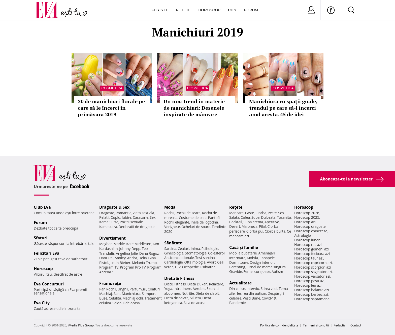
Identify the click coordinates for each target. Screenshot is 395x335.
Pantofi (214, 217)
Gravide (235, 271)
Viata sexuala (143, 212)
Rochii (111, 289)
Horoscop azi (305, 221)
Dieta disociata (176, 297)
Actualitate (240, 283)
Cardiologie (173, 262)
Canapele (267, 257)
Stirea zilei (268, 288)
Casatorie (140, 217)
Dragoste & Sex (114, 207)
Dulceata (268, 217)
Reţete (236, 207)
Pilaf (262, 226)
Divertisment (112, 238)
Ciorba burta (275, 231)
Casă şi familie (243, 247)
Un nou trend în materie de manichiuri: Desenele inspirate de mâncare (194, 108)
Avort (211, 262)
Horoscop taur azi (308, 258)
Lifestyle (158, 10)
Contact (355, 325)
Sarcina (170, 248)
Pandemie (237, 302)
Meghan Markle (112, 243)
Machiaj (105, 293)
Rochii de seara (188, 212)
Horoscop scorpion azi (312, 267)
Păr (102, 289)
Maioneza (249, 226)
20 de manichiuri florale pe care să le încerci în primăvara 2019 (111, 108)
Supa (255, 217)
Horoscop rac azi (308, 244)
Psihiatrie (208, 267)
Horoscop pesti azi (309, 280)
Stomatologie (196, 253)
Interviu (253, 288)
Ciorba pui (254, 231)
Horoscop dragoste (310, 226)
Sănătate (173, 243)
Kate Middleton (138, 243)
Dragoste (106, 212)
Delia (143, 257)
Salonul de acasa (126, 303)
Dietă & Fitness (179, 278)
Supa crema (253, 221)
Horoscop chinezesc (310, 231)
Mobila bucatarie (243, 253)
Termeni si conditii (316, 325)
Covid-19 (269, 298)
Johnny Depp (129, 248)
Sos (281, 212)
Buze (103, 298)
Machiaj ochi (132, 298)
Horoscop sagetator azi (313, 271)
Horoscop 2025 (306, 217)
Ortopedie (190, 267)
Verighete (172, 226)
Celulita (115, 298)
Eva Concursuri (49, 284)
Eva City (42, 303)
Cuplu (115, 217)
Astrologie (302, 235)
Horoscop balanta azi (311, 289)
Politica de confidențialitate (279, 325)
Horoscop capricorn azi (313, 262)
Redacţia (340, 325)
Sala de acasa (194, 302)
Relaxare (216, 284)
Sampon (148, 293)
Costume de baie (193, 217)
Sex (153, 217)
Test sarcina (205, 257)
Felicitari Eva (46, 253)
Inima (195, 248)
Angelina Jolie (127, 253)
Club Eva (42, 207)
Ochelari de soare (195, 226)
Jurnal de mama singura (266, 267)
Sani (116, 293)
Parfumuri (138, 289)
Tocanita (284, 217)
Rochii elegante (176, 222)
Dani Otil (106, 257)
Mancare (236, 212)
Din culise (237, 288)
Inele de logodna (204, 222)
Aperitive (272, 221)
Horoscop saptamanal (312, 298)
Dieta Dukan (197, 284)
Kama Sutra (108, 221)
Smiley (120, 257)
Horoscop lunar (307, 240)
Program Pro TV (133, 267)
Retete (183, 10)
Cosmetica (111, 88)
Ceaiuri (183, 248)
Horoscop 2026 (306, 212)
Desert (234, 226)
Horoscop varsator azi (312, 276)
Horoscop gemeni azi (311, 249)
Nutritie (187, 293)
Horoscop (209, 10)
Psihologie (210, 248)
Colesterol (216, 253)
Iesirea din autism (251, 293)
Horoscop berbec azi (311, 294)
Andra (132, 257)
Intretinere (182, 288)
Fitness (180, 284)
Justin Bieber (120, 262)
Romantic (123, 212)
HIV (178, 267)
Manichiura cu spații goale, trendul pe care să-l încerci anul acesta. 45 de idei (283, 108)
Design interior (262, 262)
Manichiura (131, 293)
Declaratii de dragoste (137, 226)
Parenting (237, 267)
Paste (249, 212)
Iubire (126, 217)
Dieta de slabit (207, 293)
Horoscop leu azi (307, 285)
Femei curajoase (256, 271)
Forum (251, 10)
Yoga (168, 288)
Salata (234, 217)
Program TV (108, 267)
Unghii (123, 289)
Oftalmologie (195, 262)
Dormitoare (238, 262)
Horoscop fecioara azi (312, 253)
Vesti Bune (251, 298)
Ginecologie (173, 253)
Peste (272, 212)
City (232, 10)
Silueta (195, 297)
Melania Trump (144, 262)
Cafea (245, 217)
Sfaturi (40, 238)
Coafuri (154, 289)
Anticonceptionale (179, 257)
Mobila (252, 257)
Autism (277, 271)
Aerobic (199, 288)
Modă (170, 207)
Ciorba (260, 212)
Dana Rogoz (149, 253)
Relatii (104, 217)
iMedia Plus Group (81, 325)
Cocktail (235, 221)
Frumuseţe (110, 283)
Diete (168, 284)
